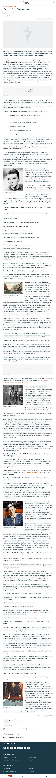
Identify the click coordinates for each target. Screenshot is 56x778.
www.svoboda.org (22, 106)
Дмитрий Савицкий (8, 13)
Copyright (31, 771)
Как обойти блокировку (9, 771)
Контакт (31, 760)
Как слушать (6, 768)
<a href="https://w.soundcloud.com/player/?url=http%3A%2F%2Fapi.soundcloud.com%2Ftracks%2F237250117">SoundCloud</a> (28, 91)
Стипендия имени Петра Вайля (11, 760)
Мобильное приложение (9, 757)
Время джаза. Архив (9, 6)
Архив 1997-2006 (33, 757)
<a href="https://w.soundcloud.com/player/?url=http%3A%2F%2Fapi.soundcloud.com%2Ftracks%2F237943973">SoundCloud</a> (28, 369)
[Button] (40, 19)
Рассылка (31, 768)
